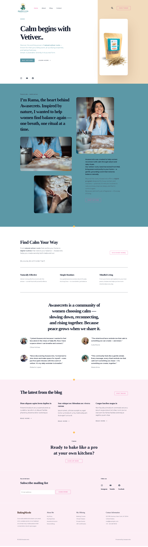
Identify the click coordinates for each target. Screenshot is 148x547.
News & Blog (51, 525)
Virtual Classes (80, 520)
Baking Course (80, 517)
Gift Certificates (81, 525)
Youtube (113, 490)
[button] (112, 8)
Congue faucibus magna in (108, 403)
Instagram (105, 490)
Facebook (122, 490)
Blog (49, 8)
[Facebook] (119, 486)
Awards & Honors (52, 522)
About (43, 8)
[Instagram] (102, 486)
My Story (49, 517)
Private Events (80, 522)
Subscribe (63, 492)
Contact (57, 8)
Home (35, 8)
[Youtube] (110, 486)
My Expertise (51, 520)
